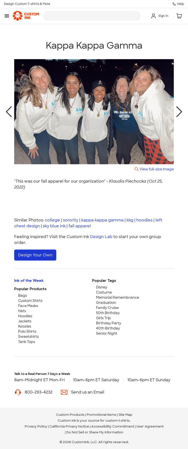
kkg (130, 220)
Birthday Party (108, 323)
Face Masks (28, 306)
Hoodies (25, 316)
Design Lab (101, 236)
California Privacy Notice (69, 426)
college (52, 220)
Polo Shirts (27, 331)
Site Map (125, 415)
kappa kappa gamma (102, 220)
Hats (22, 311)
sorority (70, 220)
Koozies (24, 326)
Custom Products (70, 415)
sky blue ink (54, 226)
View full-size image (157, 169)
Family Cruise (107, 308)
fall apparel (80, 226)
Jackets (24, 321)
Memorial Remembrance (117, 297)
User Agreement (150, 426)
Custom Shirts (30, 300)
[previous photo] (9, 112)
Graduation (106, 302)
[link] (26, 16)
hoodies (144, 220)
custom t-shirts (118, 420)
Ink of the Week (29, 280)
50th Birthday (108, 313)
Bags (22, 295)
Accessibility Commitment (112, 426)
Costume (104, 292)
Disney (101, 287)
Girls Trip (103, 318)
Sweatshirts (28, 336)
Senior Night (106, 333)
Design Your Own (35, 255)
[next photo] (179, 112)
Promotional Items (101, 415)
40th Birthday (108, 328)
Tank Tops (26, 341)
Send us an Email (87, 392)
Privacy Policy (36, 426)
